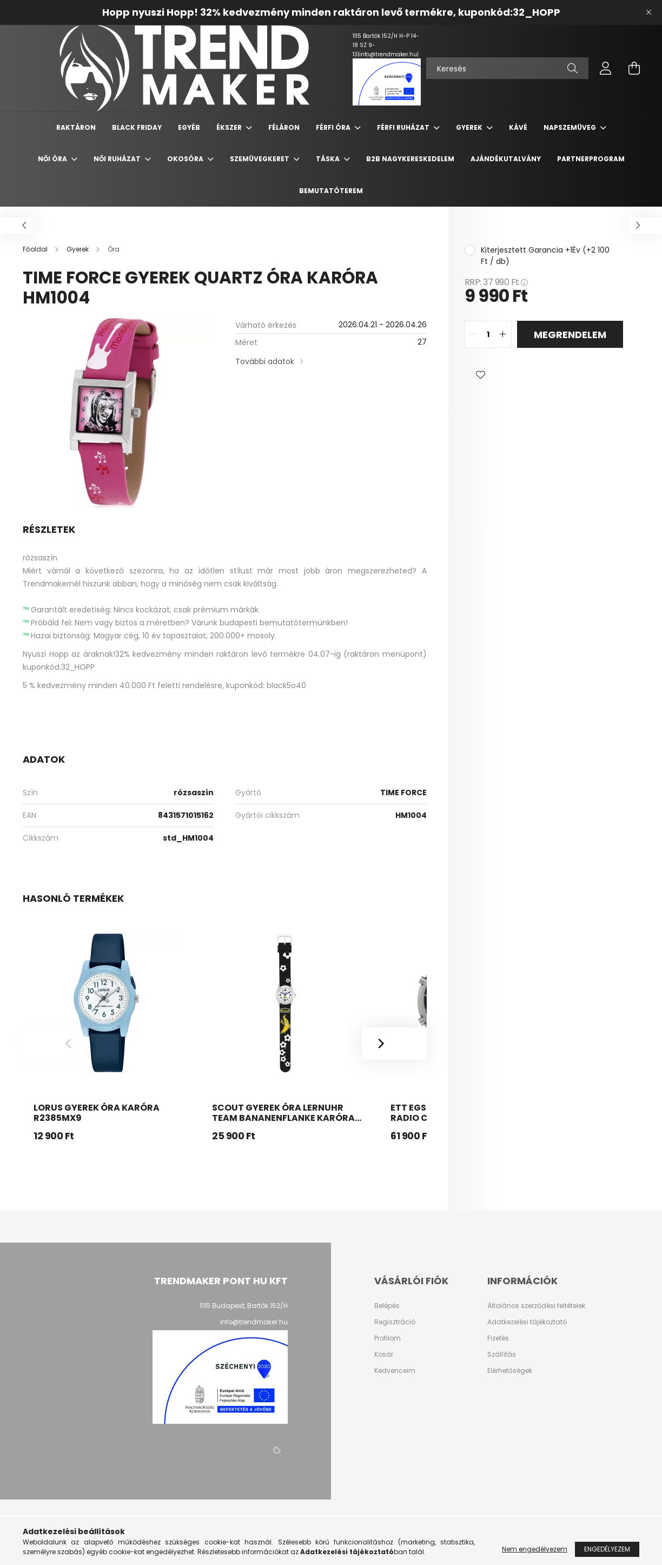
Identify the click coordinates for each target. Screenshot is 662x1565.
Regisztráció (394, 1322)
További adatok (264, 361)
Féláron (284, 127)
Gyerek (470, 127)
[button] (481, 375)
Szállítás (501, 1354)
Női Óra (53, 158)
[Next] (394, 1043)
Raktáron (76, 127)
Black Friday (137, 127)
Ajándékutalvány (506, 158)
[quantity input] (488, 334)
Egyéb (189, 127)
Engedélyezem (607, 1549)
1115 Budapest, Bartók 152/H (244, 1305)
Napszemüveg (571, 127)
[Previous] (55, 1043)
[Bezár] (648, 12)
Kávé (518, 127)
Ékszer (229, 127)
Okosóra (186, 158)
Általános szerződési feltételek (536, 1306)
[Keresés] (507, 68)
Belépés (387, 1306)
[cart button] (634, 68)
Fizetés (498, 1338)
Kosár (383, 1354)
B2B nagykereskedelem (410, 158)
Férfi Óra (334, 127)
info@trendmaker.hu (254, 1321)
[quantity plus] (503, 334)
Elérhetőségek (509, 1371)
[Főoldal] (36, 249)
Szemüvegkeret (260, 158)
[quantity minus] (473, 334)
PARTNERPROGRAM (591, 158)
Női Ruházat (118, 158)
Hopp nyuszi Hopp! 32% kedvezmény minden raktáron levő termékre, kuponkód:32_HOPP (331, 12)
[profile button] (606, 68)
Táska (328, 158)
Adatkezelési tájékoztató (527, 1322)
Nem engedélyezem (534, 1549)
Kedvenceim (394, 1371)
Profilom (387, 1338)
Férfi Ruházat (404, 127)
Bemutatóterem (331, 190)
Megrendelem (570, 334)
